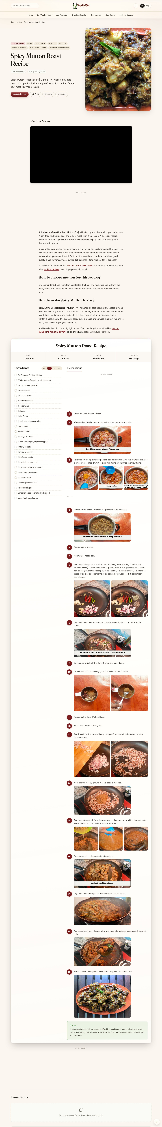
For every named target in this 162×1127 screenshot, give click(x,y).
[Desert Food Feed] (81, 5)
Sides (19, 22)
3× (59, 368)
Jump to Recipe (19, 94)
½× (44, 368)
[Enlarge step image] (102, 440)
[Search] (13, 5)
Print (35, 94)
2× (54, 368)
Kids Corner (111, 15)
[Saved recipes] (136, 5)
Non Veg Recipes (44, 15)
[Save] (48, 94)
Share (61, 94)
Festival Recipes (126, 15)
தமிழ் (147, 6)
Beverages (96, 15)
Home (30, 15)
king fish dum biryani (55, 332)
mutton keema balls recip (79, 265)
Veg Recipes (62, 15)
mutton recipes (51, 269)
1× (49, 368)
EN (142, 6)
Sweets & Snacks (79, 15)
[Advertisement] (81, 211)
